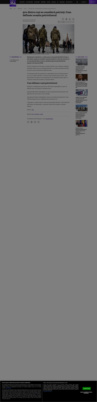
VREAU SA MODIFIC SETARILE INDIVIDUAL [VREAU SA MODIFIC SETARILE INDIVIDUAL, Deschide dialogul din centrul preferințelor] (86, 393)
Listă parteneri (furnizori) (47, 391)
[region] (48, 391)
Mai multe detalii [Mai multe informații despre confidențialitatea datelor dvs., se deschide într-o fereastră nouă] (8, 387)
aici (35, 394)
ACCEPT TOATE (87, 388)
